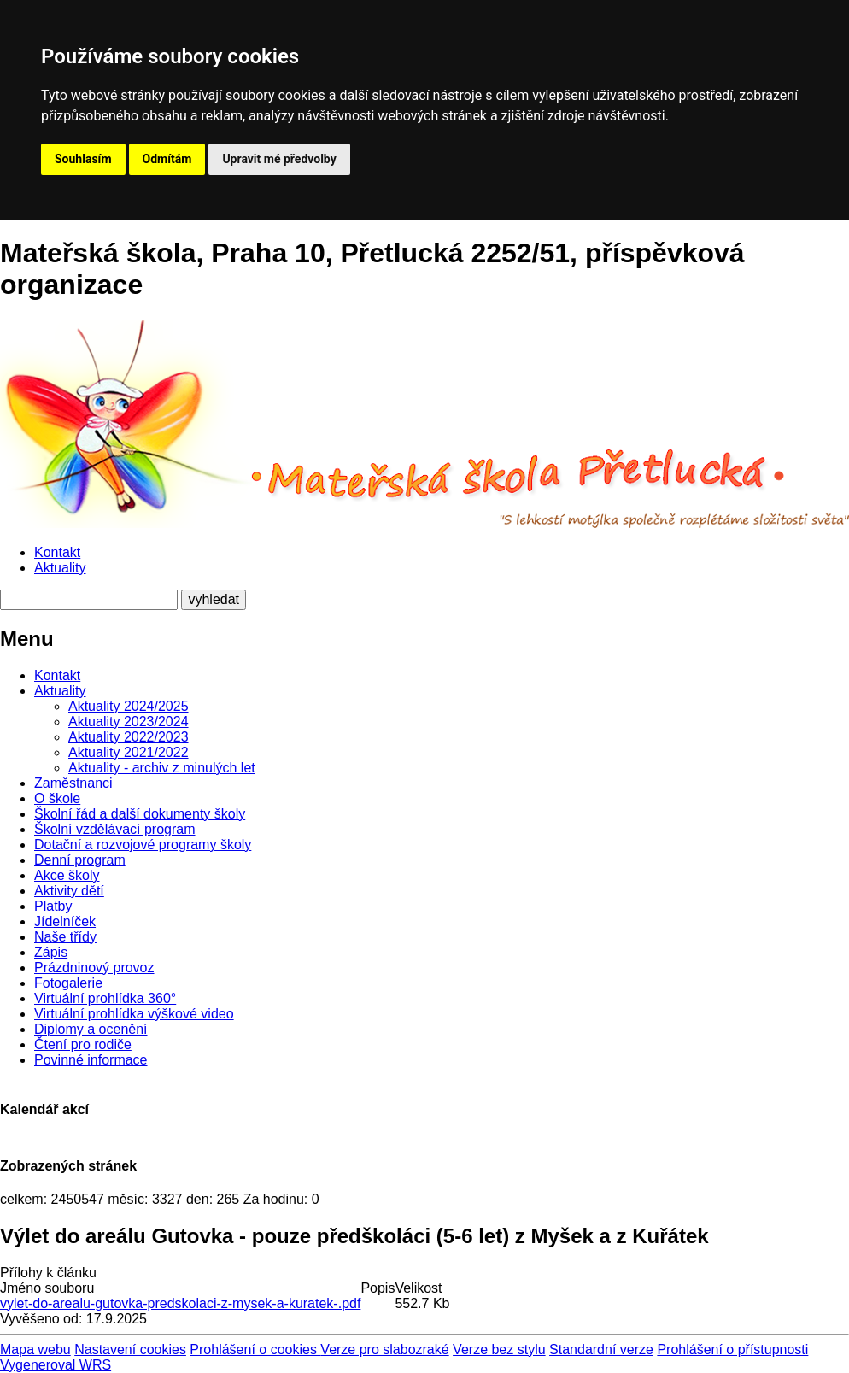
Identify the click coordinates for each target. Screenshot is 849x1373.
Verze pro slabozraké (384, 1349)
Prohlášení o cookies (255, 1349)
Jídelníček (65, 921)
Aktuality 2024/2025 (128, 706)
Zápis (50, 952)
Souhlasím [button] (83, 159)
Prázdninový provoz (94, 967)
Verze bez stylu (499, 1349)
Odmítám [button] (167, 159)
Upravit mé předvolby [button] (279, 159)
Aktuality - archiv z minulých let (161, 767)
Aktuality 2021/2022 (128, 752)
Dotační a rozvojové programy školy (142, 844)
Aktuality (59, 567)
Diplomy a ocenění (91, 1029)
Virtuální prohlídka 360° (105, 998)
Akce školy (66, 875)
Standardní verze (601, 1349)
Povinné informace (91, 1060)
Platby (53, 906)
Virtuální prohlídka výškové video (134, 1013)
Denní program (80, 860)
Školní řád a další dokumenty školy (139, 814)
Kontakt (57, 552)
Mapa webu (35, 1349)
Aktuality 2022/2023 (128, 737)
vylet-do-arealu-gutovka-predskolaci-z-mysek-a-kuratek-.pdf (180, 1303)
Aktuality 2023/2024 (128, 721)
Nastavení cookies (130, 1349)
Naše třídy (65, 937)
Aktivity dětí (69, 890)
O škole (57, 798)
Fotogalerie (68, 983)
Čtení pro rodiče (83, 1044)
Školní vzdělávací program (115, 829)
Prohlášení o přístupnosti (732, 1349)
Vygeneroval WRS (55, 1365)
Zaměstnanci (73, 783)
